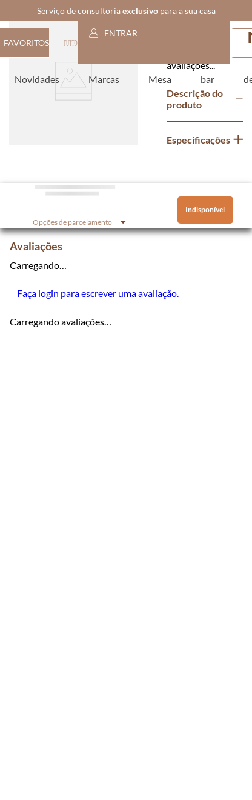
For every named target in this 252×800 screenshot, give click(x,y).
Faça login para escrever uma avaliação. (98, 293)
